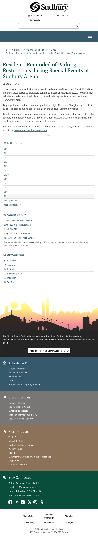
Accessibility (36, 15)
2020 (6, 174)
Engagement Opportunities (23, 414)
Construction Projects (18, 410)
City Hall (16, 49)
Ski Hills (12, 380)
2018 (6, 183)
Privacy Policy (28, 516)
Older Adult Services (18, 464)
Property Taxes (15, 448)
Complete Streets (16, 402)
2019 (6, 179)
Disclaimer (69, 516)
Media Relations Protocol (15, 204)
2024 (6, 157)
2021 (6, 170)
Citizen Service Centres (29, 494)
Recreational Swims (17, 372)
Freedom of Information (49, 516)
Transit (11, 452)
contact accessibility (19, 245)
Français (36, 20)
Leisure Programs (16, 368)
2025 (6, 153)
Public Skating (15, 376)
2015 (53, 49)
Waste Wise (13, 437)
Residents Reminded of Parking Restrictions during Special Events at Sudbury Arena (46, 53)
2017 (6, 187)
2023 (6, 161)
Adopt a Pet (13, 460)
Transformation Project (19, 406)
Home (6, 49)
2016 (6, 192)
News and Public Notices (36, 49)
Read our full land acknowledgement (47, 350)
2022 (6, 166)
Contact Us (64, 15)
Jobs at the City (15, 440)
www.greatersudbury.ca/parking (30, 130)
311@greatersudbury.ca (26, 487)
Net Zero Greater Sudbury (20, 418)
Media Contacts (11, 200)
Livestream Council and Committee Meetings (29, 456)
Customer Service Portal (27, 483)
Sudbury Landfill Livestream (21, 444)
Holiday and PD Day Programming (24, 384)
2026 (6, 149)
